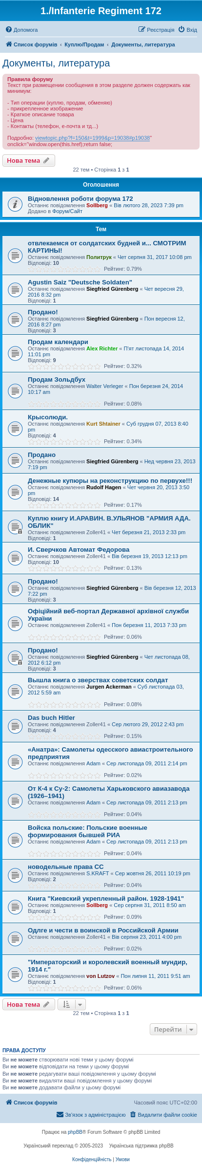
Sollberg (97, 205)
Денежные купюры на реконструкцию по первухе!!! (110, 480)
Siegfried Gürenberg (112, 289)
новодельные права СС (66, 866)
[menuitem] (21, 30)
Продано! (43, 312)
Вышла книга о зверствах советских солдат (98, 680)
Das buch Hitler (51, 717)
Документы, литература (56, 63)
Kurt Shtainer (103, 424)
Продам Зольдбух (56, 379)
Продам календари (58, 342)
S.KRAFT (97, 873)
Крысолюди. (48, 417)
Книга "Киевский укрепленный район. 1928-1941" (106, 898)
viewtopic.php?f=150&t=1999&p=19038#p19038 (92, 138)
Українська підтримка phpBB (141, 1145)
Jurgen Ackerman (109, 687)
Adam (93, 763)
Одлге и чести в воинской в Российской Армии (103, 930)
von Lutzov (100, 976)
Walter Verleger (104, 386)
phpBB (75, 1132)
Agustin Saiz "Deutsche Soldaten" (80, 282)
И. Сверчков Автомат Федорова (78, 549)
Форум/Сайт (67, 211)
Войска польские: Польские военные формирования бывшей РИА (87, 831)
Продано (42, 454)
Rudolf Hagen (103, 487)
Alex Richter (102, 348)
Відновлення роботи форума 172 (80, 198)
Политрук (99, 257)
